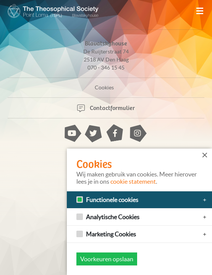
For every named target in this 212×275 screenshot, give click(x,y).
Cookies (104, 87)
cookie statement (133, 181)
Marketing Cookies (111, 234)
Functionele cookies (112, 199)
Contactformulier (106, 107)
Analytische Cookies (112, 217)
